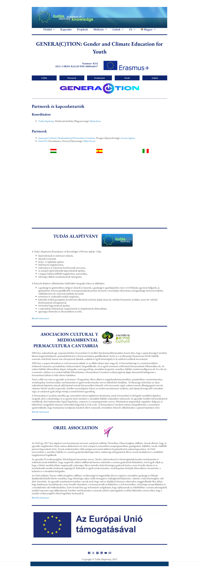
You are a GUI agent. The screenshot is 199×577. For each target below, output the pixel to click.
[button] (53, 31)
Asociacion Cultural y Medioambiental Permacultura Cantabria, (68, 142)
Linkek (117, 31)
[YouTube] (105, 557)
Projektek (82, 31)
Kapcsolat (66, 31)
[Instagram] (97, 557)
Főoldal (49, 31)
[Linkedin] (101, 557)
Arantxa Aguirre (131, 142)
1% (132, 31)
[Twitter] (93, 557)
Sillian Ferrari (90, 145)
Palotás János (97, 125)
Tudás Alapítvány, (46, 125)
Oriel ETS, (43, 145)
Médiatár (100, 31)
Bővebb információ (41, 322)
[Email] (110, 557)
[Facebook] (89, 557)
